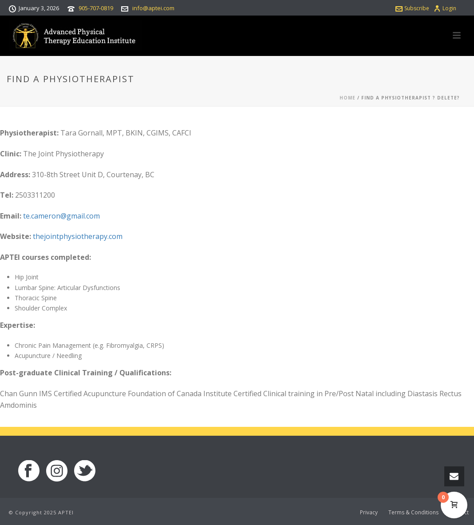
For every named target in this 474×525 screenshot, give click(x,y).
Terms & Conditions (413, 512)
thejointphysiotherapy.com (77, 236)
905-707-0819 (96, 8)
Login (445, 8)
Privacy (369, 512)
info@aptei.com (153, 8)
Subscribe (412, 8)
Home (348, 98)
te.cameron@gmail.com (61, 216)
